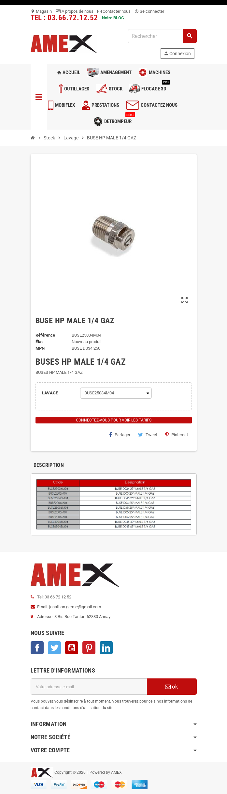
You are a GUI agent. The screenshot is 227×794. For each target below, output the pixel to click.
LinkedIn (106, 647)
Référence (45, 335)
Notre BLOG (113, 17)
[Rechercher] (162, 36)
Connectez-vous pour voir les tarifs (113, 420)
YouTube (71, 647)
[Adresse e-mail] (89, 686)
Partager (119, 434)
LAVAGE (50, 392)
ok (171, 686)
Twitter (54, 647)
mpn (40, 348)
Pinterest (176, 434)
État (39, 341)
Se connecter (149, 11)
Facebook (37, 647)
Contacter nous (114, 11)
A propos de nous (74, 11)
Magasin (41, 11)
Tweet (147, 434)
